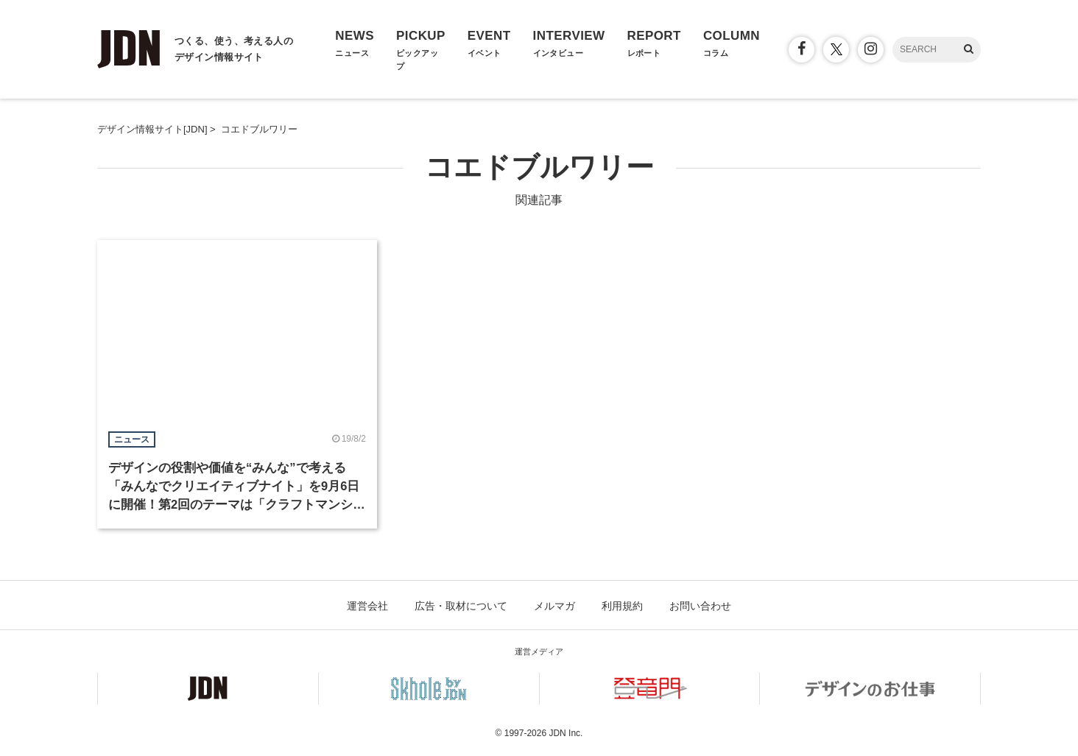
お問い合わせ (700, 606)
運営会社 (367, 606)
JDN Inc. (565, 733)
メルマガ (554, 606)
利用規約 (622, 606)
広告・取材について (461, 606)
